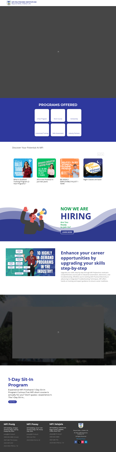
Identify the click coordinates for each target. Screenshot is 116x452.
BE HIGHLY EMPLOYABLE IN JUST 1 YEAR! (69, 182)
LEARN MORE (67, 232)
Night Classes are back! (92, 180)
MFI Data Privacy (80, 439)
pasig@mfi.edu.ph (9, 434)
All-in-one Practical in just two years (45, 181)
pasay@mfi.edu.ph (32, 434)
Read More (12, 402)
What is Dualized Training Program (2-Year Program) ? (22, 182)
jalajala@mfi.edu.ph (56, 434)
